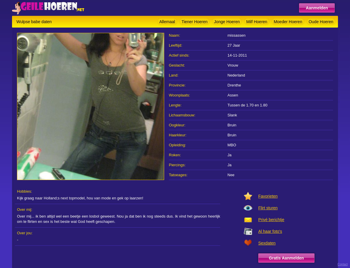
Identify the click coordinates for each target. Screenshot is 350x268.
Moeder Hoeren (288, 21)
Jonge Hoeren (227, 21)
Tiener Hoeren (194, 21)
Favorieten (268, 196)
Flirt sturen (268, 208)
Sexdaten (267, 243)
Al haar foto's (270, 231)
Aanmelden (317, 8)
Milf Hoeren (256, 21)
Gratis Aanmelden (286, 258)
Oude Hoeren (321, 21)
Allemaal (167, 21)
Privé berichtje (271, 219)
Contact (343, 264)
